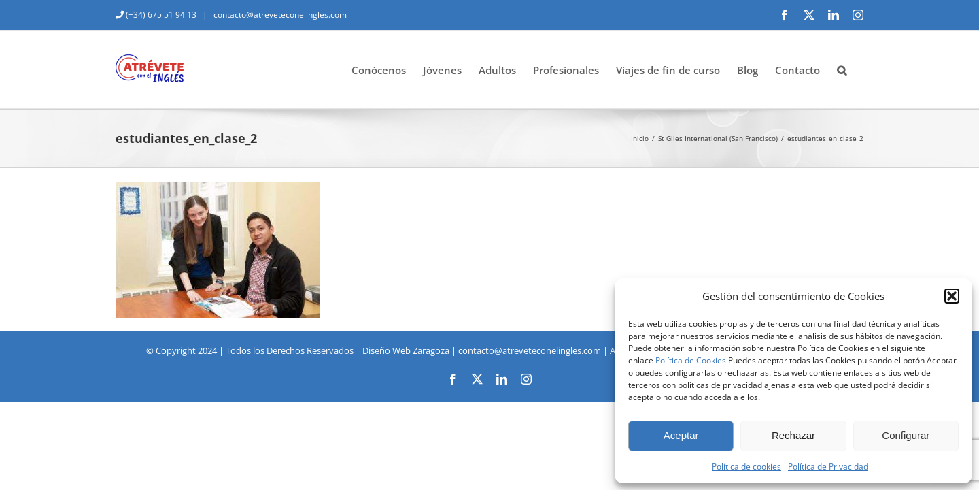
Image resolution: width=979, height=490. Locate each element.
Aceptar (681, 435)
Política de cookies (746, 466)
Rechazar (793, 435)
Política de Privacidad (828, 466)
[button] (952, 296)
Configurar (905, 435)
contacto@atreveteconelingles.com (279, 14)
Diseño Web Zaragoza (405, 350)
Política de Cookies (690, 360)
